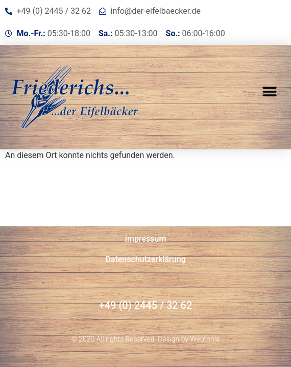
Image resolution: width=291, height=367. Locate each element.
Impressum (145, 239)
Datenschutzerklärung (145, 259)
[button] (269, 92)
